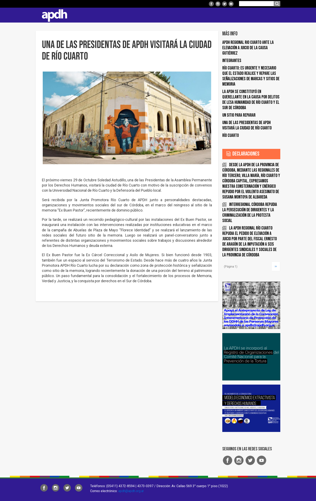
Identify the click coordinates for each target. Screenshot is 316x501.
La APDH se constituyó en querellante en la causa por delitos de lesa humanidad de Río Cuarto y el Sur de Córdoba (250, 100)
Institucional (117, 15)
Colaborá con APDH (228, 15)
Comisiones (197, 15)
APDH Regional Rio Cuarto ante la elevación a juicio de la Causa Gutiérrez (248, 48)
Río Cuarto (230, 135)
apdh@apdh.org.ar (131, 491)
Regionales (144, 15)
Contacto (275, 15)
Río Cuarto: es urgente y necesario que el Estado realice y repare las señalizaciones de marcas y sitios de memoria (250, 76)
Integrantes (231, 60)
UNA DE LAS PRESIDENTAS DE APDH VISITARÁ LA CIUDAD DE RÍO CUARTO (247, 125)
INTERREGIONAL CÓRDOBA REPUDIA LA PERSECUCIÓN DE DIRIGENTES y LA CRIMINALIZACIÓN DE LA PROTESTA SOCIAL (249, 213)
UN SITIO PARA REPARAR (239, 115)
